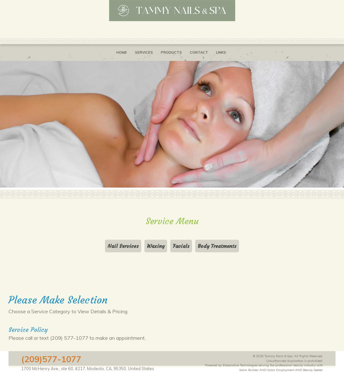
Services (144, 52)
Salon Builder (249, 370)
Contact (199, 52)
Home (121, 52)
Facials (181, 246)
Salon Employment (280, 370)
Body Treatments (217, 246)
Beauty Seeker (313, 370)
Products (171, 52)
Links (221, 52)
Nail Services (123, 246)
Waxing (156, 246)
